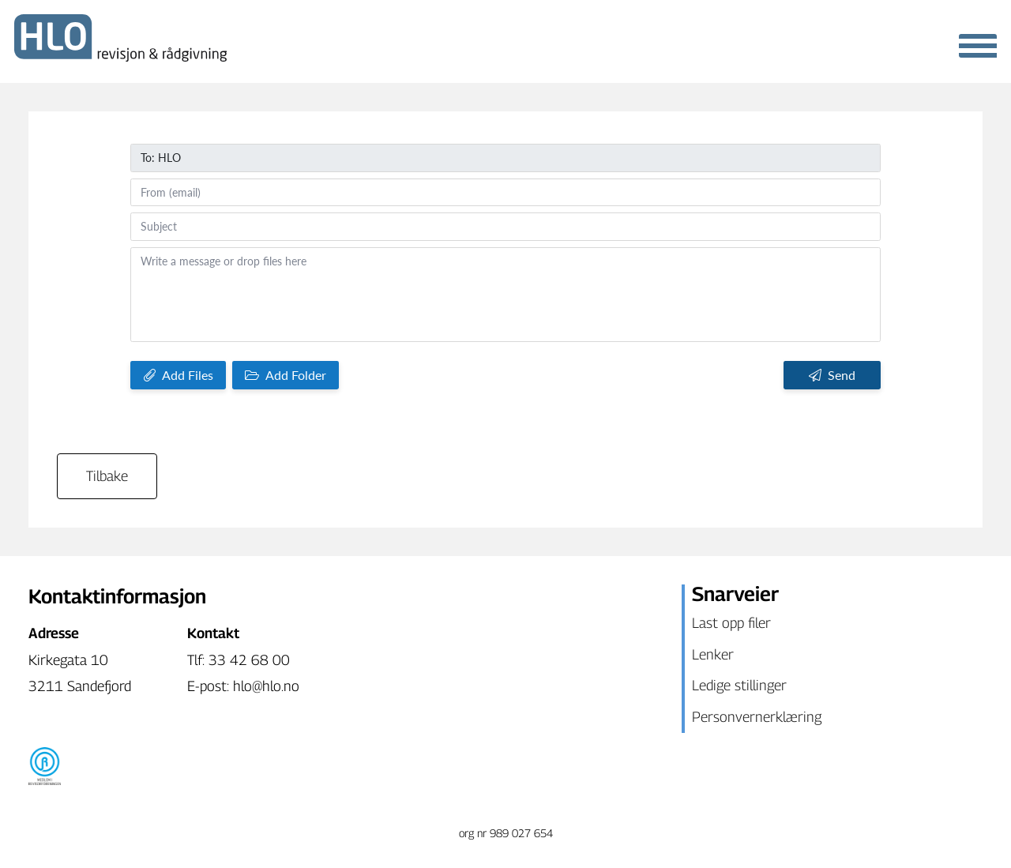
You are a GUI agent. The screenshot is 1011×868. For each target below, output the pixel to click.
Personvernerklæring (756, 716)
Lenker (713, 654)
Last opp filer (731, 622)
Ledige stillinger (739, 685)
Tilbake (107, 476)
